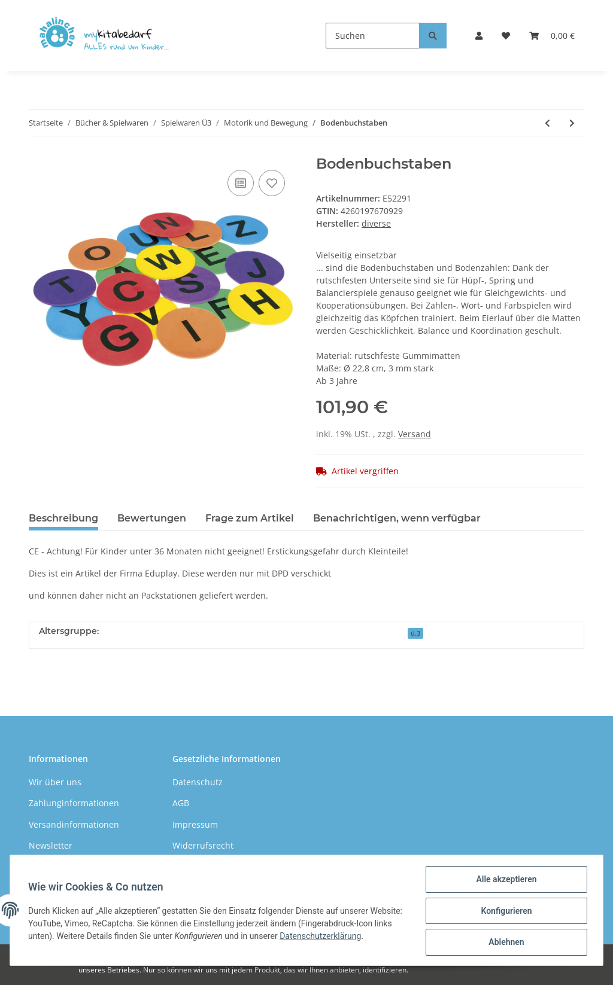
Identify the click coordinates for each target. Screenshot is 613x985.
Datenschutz (197, 782)
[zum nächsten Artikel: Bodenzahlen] (572, 123)
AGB (180, 803)
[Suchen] (373, 35)
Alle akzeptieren (505, 880)
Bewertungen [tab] (151, 518)
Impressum (195, 824)
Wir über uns (55, 782)
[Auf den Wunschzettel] (272, 183)
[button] (479, 35)
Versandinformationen (74, 824)
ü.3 (415, 633)
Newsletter (50, 845)
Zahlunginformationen (74, 803)
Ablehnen (505, 942)
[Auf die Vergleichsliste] (240, 183)
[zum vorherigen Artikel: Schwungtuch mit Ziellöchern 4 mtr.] (547, 123)
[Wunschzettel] (506, 35)
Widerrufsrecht (202, 845)
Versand (414, 434)
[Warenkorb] (552, 35)
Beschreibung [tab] (63, 518)
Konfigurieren (505, 911)
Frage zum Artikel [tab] (249, 518)
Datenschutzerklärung (359, 936)
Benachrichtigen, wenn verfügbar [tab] (397, 518)
